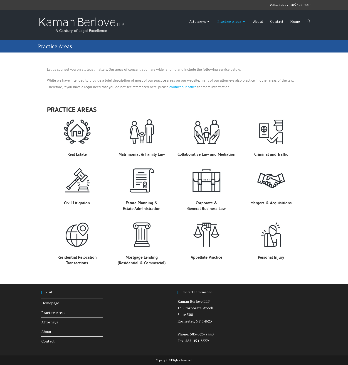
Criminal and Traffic (271, 154)
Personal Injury (271, 257)
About (46, 331)
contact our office (182, 87)
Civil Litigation (77, 202)
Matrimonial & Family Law (141, 154)
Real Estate (77, 154)
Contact (48, 341)
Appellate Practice (206, 257)
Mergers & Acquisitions (271, 202)
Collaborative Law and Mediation (206, 154)
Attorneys (49, 322)
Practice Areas (53, 312)
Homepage (50, 302)
